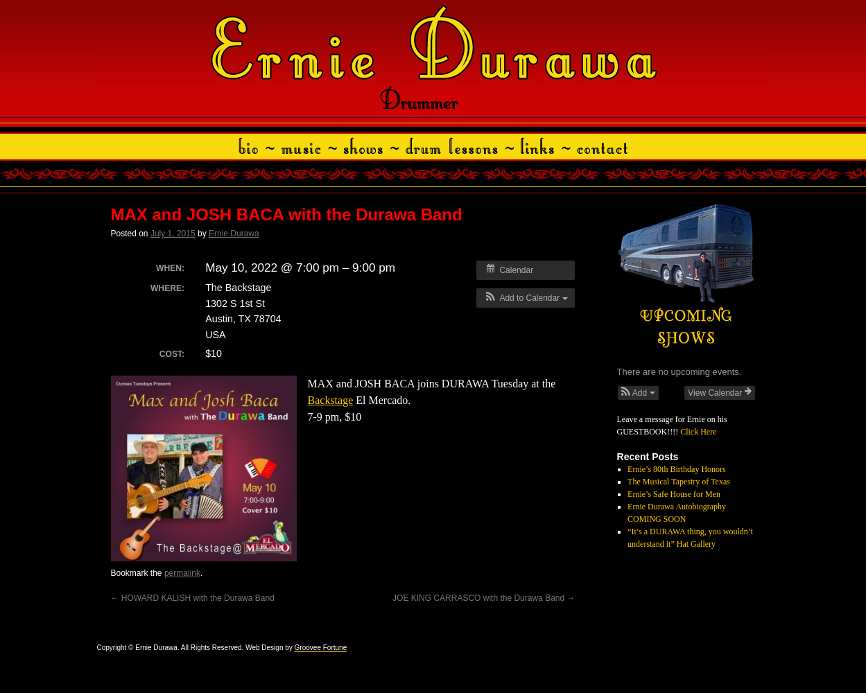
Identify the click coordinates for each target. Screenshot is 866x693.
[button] (525, 298)
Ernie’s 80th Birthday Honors (676, 469)
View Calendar (719, 392)
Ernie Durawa (234, 233)
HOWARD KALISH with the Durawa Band (193, 598)
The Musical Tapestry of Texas (678, 481)
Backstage (331, 400)
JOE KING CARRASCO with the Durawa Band (483, 598)
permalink (182, 573)
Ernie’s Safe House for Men (673, 494)
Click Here (698, 432)
